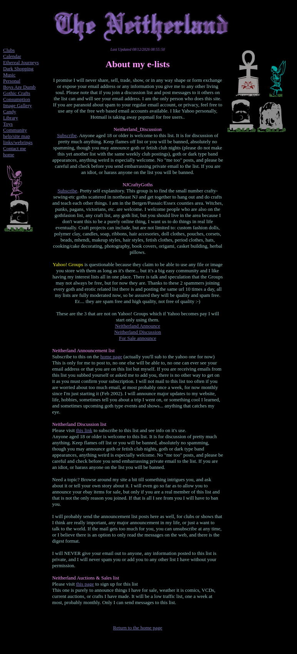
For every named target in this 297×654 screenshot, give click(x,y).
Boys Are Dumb (19, 87)
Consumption (16, 99)
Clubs (9, 50)
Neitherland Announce (137, 326)
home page (111, 356)
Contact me (14, 148)
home (8, 154)
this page (85, 584)
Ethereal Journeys (21, 62)
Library (10, 118)
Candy (9, 111)
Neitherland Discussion (137, 332)
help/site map (16, 136)
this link (84, 430)
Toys (8, 124)
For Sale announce (137, 338)
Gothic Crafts (16, 93)
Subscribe (67, 135)
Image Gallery (17, 105)
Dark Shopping (18, 68)
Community (15, 130)
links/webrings (18, 142)
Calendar (12, 56)
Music (9, 75)
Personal (11, 81)
